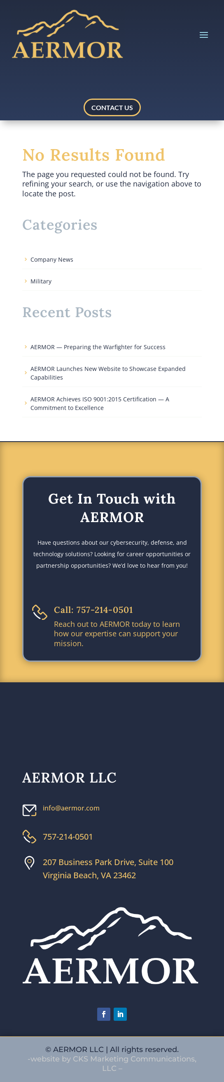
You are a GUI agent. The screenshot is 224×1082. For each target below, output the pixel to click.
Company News (51, 259)
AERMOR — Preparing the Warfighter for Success (98, 347)
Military (40, 281)
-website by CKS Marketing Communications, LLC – (112, 1063)
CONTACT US (112, 107)
